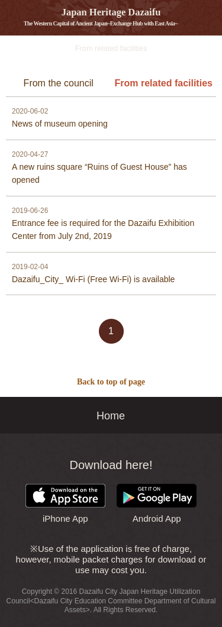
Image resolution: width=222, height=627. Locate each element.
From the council (59, 83)
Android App (157, 503)
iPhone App (65, 503)
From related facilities (164, 83)
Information (7, 48)
